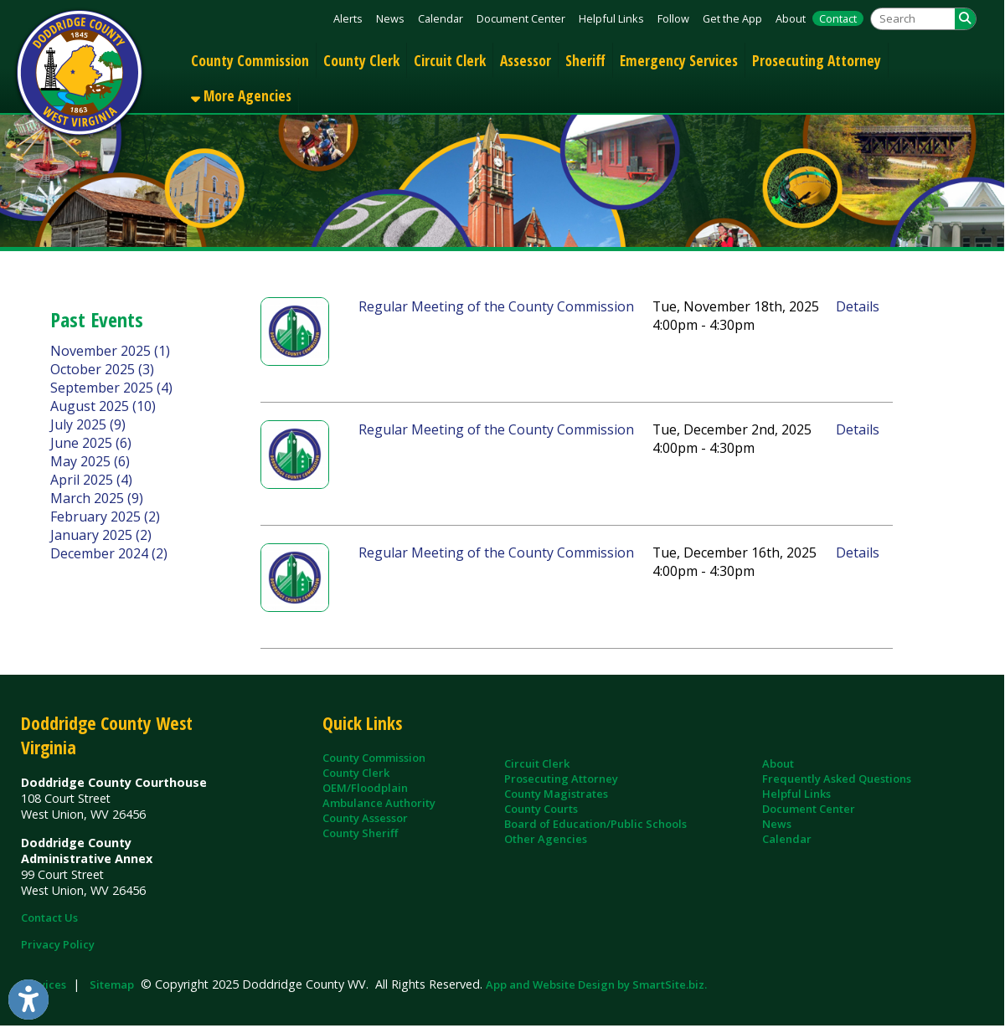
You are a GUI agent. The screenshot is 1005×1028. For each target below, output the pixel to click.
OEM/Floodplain (365, 787)
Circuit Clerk (450, 60)
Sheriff (585, 60)
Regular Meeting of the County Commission (496, 306)
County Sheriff (360, 832)
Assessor (525, 60)
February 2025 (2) (105, 516)
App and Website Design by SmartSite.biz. (596, 984)
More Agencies (241, 95)
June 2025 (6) (90, 443)
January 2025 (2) (101, 535)
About (791, 18)
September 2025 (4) (111, 387)
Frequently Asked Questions (836, 778)
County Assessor (365, 817)
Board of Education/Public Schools (595, 823)
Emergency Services (679, 60)
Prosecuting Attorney (816, 60)
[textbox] (913, 18)
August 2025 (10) (103, 406)
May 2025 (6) (90, 461)
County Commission (250, 60)
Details (857, 306)
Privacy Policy (58, 944)
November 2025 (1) (110, 351)
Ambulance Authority (379, 802)
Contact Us (49, 917)
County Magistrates (556, 793)
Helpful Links (611, 18)
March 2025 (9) (96, 498)
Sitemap (112, 984)
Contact (838, 18)
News (390, 18)
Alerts (348, 18)
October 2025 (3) (102, 369)
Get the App (732, 18)
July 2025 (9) (88, 424)
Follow (673, 18)
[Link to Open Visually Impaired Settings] (28, 999)
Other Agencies (545, 838)
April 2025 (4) (91, 479)
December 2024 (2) (109, 553)
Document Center (521, 18)
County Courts (541, 808)
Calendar (440, 18)
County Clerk (361, 60)
